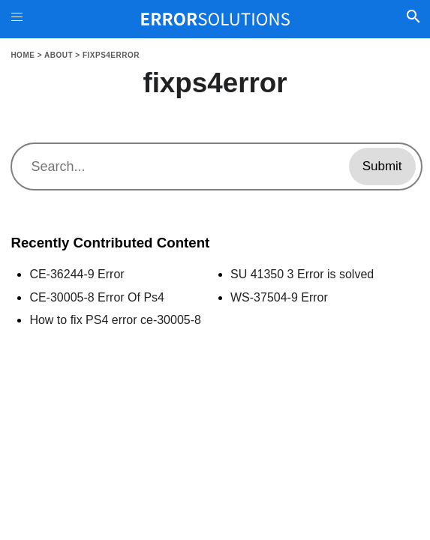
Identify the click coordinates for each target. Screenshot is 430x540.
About (58, 55)
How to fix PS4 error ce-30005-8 (115, 320)
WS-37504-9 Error (279, 297)
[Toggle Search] (413, 19)
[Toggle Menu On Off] (17, 19)
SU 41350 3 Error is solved (302, 274)
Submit (382, 166)
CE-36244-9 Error (76, 274)
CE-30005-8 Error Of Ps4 (96, 297)
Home (23, 55)
